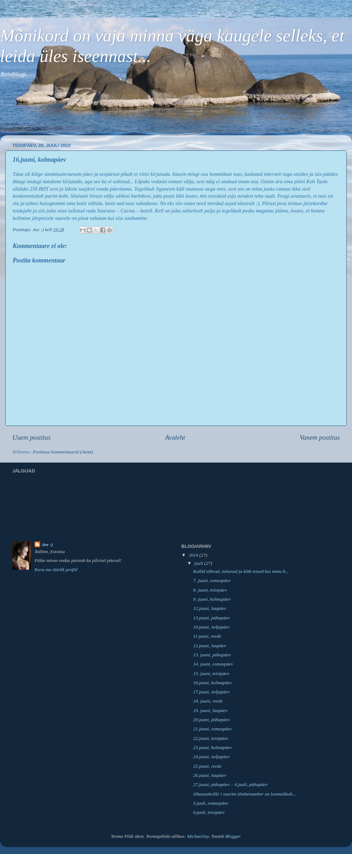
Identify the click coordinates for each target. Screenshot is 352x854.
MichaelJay (198, 836)
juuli (199, 563)
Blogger (232, 836)
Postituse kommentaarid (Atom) (63, 451)
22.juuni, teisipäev (210, 738)
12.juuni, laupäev (209, 608)
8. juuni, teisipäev (210, 590)
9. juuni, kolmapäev (212, 599)
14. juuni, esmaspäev (213, 664)
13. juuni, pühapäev (212, 654)
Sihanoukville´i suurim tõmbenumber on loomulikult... (244, 794)
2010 (194, 555)
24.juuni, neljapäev (211, 756)
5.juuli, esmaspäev (210, 803)
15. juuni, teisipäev (211, 673)
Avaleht (175, 437)
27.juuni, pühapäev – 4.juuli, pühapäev (230, 784)
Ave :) (47, 544)
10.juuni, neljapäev (211, 627)
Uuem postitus (31, 437)
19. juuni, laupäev (210, 710)
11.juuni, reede (207, 636)
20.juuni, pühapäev (211, 719)
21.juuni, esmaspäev (212, 728)
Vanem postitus (320, 437)
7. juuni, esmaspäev (212, 580)
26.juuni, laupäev (209, 775)
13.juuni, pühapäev (211, 617)
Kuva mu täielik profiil (55, 569)
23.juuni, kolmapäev (212, 747)
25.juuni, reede (207, 766)
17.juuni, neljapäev (211, 691)
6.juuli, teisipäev (209, 812)
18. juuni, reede (208, 701)
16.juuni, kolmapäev (212, 682)
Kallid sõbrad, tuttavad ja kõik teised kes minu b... (241, 571)
